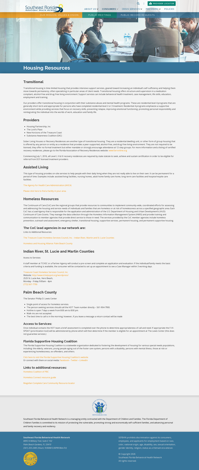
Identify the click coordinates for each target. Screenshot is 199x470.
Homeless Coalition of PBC (36, 371)
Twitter (74, 360)
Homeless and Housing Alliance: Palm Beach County (47, 243)
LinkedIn (83, 360)
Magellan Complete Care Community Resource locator (49, 383)
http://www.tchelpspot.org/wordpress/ (50, 275)
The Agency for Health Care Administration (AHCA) (47, 185)
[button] (138, 4)
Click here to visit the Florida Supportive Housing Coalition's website (55, 357)
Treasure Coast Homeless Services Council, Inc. (45, 272)
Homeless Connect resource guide (39, 377)
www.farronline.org (118, 150)
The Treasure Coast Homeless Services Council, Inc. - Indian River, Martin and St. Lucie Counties (68, 237)
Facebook (64, 360)
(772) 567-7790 (30, 284)
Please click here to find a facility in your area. (44, 191)
